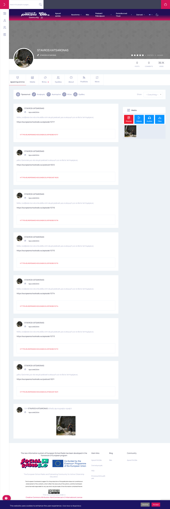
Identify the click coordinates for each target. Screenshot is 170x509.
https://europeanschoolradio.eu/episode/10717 (36, 121)
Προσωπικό (23, 94)
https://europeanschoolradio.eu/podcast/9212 (36, 164)
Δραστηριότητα (17, 79)
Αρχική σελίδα (58, 14)
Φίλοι (45, 79)
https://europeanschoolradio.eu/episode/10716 (36, 207)
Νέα (87, 14)
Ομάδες (58, 79)
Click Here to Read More (71, 506)
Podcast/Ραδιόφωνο (100, 14)
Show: (139, 94)
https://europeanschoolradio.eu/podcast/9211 (35, 379)
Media (32, 79)
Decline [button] (145, 504)
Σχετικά (139, 14)
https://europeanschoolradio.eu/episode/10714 (36, 293)
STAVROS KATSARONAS (34, 108)
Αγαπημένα (54, 94)
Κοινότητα (75, 14)
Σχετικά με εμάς (97, 465)
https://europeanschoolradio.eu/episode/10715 (36, 250)
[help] (7, 498)
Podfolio (84, 79)
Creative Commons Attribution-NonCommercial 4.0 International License (54, 497)
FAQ (92, 471)
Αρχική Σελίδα (96, 460)
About (71, 79)
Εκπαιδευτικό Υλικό (121, 14)
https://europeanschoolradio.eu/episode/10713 (36, 336)
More (97, 79)
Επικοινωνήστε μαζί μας (98, 477)
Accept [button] (156, 504)
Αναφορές (38, 94)
